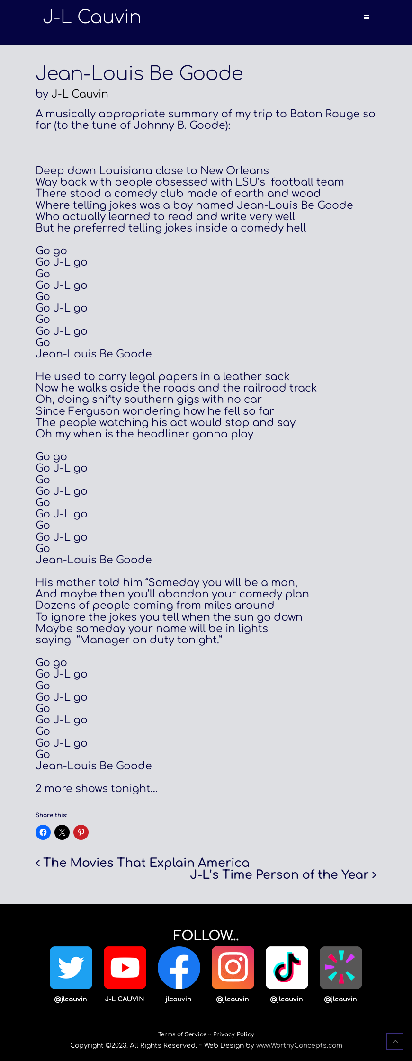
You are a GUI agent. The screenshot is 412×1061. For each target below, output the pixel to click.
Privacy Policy (233, 1034)
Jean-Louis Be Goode (139, 73)
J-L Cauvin (79, 94)
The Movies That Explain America (146, 863)
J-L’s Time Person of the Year (279, 875)
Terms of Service (182, 1034)
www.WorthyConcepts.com (299, 1045)
